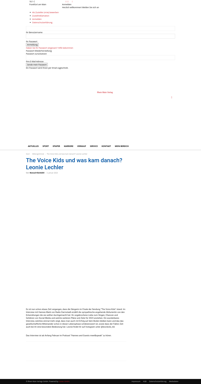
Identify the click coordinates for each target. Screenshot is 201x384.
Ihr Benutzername (34, 32)
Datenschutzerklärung (157, 381)
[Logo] (74, 117)
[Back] (72, 1)
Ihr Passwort (31, 41)
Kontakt (106, 146)
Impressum (136, 381)
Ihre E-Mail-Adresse (35, 61)
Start (28, 154)
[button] (171, 97)
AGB (144, 381)
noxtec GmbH (64, 381)
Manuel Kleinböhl (37, 173)
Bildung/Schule (38, 154)
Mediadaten (173, 381)
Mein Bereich (122, 146)
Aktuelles (33, 146)
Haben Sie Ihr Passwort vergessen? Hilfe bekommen (49, 48)
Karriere (68, 146)
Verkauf (81, 146)
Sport (46, 146)
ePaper (56, 146)
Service (94, 146)
